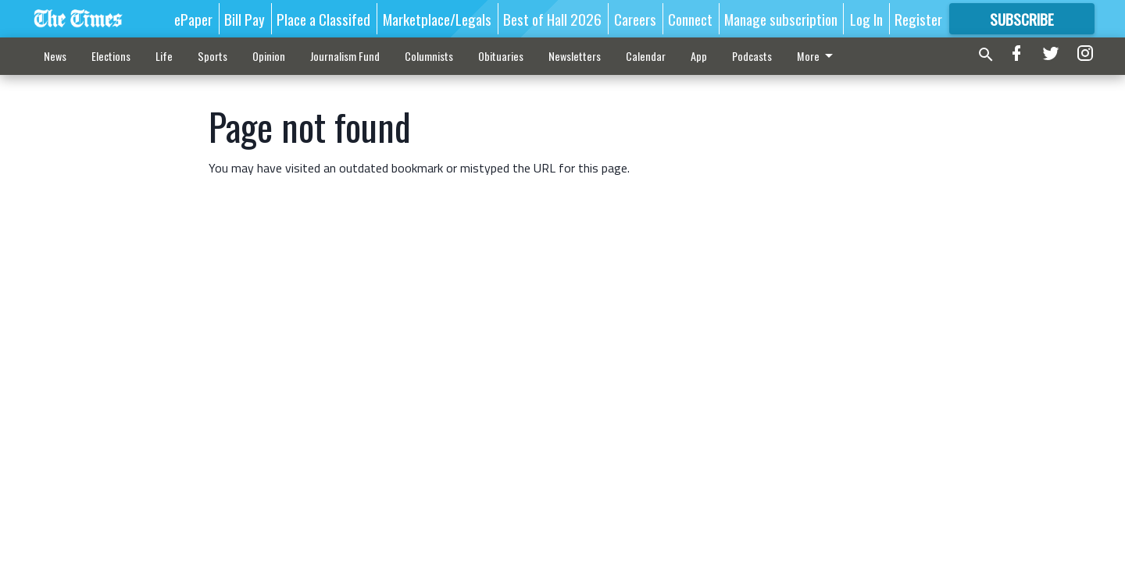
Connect (690, 19)
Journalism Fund (345, 56)
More (817, 56)
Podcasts (752, 56)
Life (164, 56)
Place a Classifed (323, 19)
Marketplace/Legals (437, 19)
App (699, 56)
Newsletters (574, 56)
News (55, 56)
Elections (110, 56)
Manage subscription (781, 19)
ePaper (193, 19)
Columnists (429, 56)
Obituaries (500, 56)
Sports (212, 56)
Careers (635, 19)
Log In (866, 19)
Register (918, 19)
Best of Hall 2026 (552, 19)
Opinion (268, 56)
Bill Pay (244, 19)
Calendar (646, 56)
